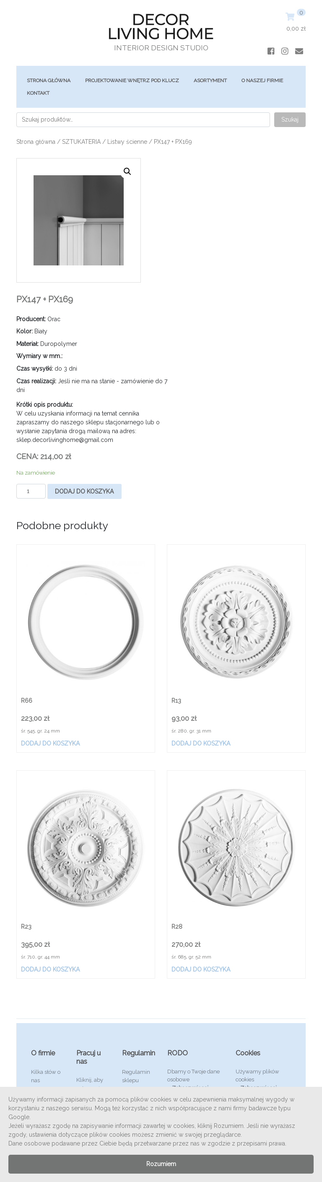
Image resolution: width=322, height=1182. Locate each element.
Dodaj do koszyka (84, 491)
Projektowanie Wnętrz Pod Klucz (132, 80)
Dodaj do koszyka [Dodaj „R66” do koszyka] (50, 743)
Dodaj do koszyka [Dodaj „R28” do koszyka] (200, 969)
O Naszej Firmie (262, 80)
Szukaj (290, 119)
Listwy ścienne (127, 141)
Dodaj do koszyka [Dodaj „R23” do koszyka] (50, 969)
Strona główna (48, 80)
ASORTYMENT (210, 80)
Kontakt (38, 93)
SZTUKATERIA (81, 141)
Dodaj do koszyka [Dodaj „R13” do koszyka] (200, 743)
